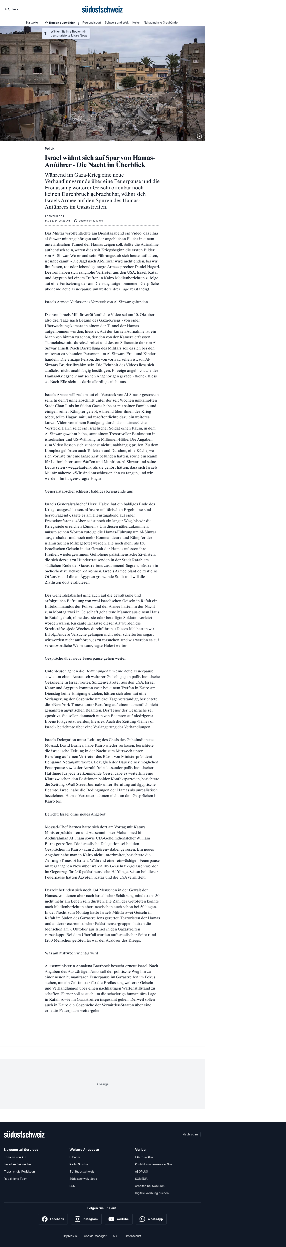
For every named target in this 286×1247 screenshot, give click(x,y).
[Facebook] (53, 1219)
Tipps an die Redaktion (19, 1171)
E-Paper (75, 1157)
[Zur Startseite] (102, 10)
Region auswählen (62, 22)
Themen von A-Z (15, 1157)
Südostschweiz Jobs (83, 1178)
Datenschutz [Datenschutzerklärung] (133, 1236)
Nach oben (190, 1134)
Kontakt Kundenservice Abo (153, 1164)
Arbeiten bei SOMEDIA (149, 1186)
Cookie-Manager (95, 1236)
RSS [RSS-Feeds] (72, 1186)
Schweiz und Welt (117, 22)
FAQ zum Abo (144, 1157)
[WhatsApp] (151, 1219)
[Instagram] (86, 1219)
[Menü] (11, 9)
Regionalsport (92, 22)
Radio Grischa (79, 1164)
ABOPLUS (141, 1171)
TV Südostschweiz (82, 1171)
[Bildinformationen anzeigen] (199, 136)
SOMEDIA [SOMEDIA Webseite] (141, 1178)
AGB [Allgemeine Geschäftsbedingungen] (116, 1236)
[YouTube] (119, 1219)
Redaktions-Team (15, 1178)
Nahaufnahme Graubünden (161, 22)
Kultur (136, 22)
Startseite (32, 22)
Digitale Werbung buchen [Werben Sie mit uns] (152, 1193)
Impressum (71, 1236)
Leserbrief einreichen (18, 1164)
